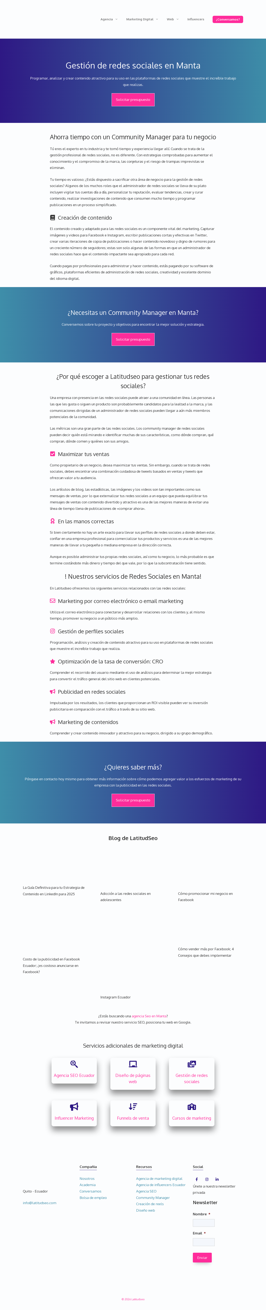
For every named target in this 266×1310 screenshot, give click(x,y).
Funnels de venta (133, 1118)
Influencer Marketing (74, 1118)
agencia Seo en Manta (149, 1016)
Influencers (195, 19)
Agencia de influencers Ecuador (161, 1185)
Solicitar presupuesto (133, 99)
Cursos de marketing (191, 1118)
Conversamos (90, 1191)
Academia (88, 1185)
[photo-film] (192, 1064)
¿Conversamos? (228, 19)
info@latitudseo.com (39, 1203)
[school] (192, 1106)
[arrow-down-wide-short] (133, 1106)
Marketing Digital (144, 19)
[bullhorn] (74, 1106)
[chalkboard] (133, 1064)
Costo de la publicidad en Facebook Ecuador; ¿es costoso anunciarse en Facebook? (51, 965)
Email (199, 1233)
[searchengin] (74, 1064)
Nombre (201, 1214)
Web (175, 19)
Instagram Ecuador (115, 997)
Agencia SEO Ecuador (74, 1075)
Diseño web (145, 1210)
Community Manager (153, 1197)
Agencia (111, 19)
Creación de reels (150, 1204)
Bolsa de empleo (93, 1197)
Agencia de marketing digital (159, 1178)
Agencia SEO (146, 1191)
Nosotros (87, 1178)
